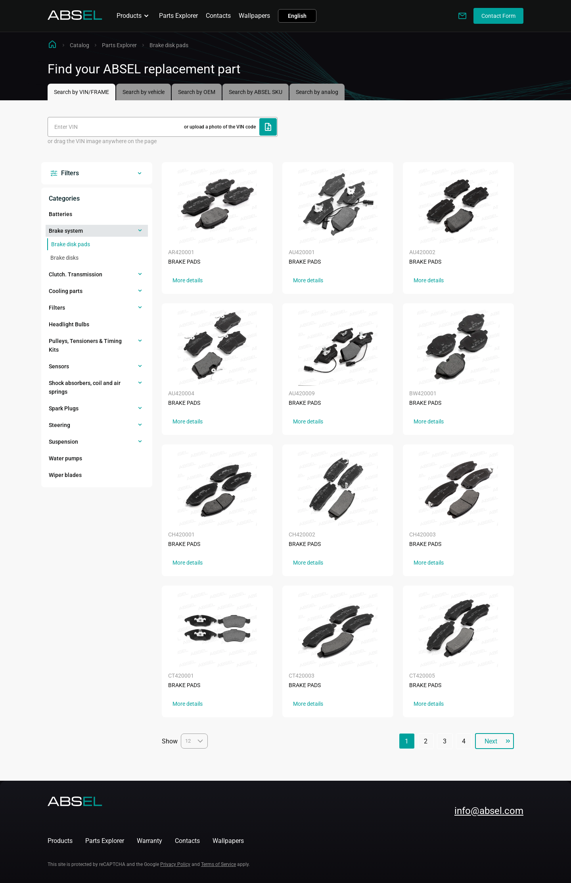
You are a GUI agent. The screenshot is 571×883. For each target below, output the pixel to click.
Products (134, 16)
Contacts (218, 15)
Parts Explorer (178, 15)
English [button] (297, 16)
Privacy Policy (175, 864)
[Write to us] (462, 16)
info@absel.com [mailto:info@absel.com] (488, 810)
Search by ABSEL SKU (255, 92)
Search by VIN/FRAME (81, 92)
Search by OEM (196, 92)
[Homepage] (75, 17)
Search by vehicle (144, 92)
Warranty (149, 841)
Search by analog (317, 92)
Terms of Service (218, 864)
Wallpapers (254, 15)
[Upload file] (268, 127)
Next (490, 741)
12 (194, 741)
